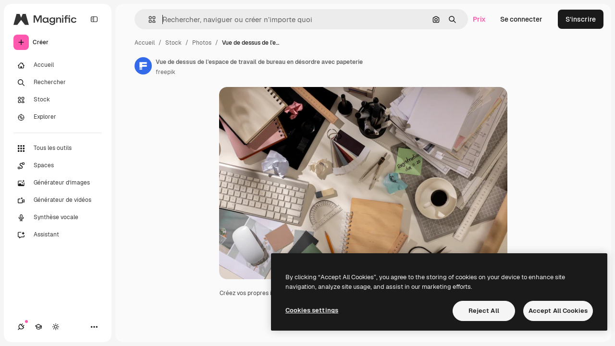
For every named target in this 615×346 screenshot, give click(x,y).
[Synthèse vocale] (57, 217)
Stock (173, 43)
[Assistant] (57, 235)
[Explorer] (57, 117)
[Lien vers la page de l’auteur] (143, 65)
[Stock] (57, 100)
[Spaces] (57, 165)
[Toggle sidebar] (94, 19)
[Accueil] (57, 65)
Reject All (483, 311)
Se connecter (521, 19)
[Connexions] (21, 326)
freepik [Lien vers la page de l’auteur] (165, 72)
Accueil (145, 43)
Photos (201, 43)
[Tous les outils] (57, 148)
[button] (148, 19)
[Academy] (38, 326)
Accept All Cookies (558, 311)
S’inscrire (581, 19)
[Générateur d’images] (57, 183)
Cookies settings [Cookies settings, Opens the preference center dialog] (311, 310)
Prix (479, 19)
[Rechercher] (57, 82)
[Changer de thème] (55, 326)
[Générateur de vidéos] (57, 200)
